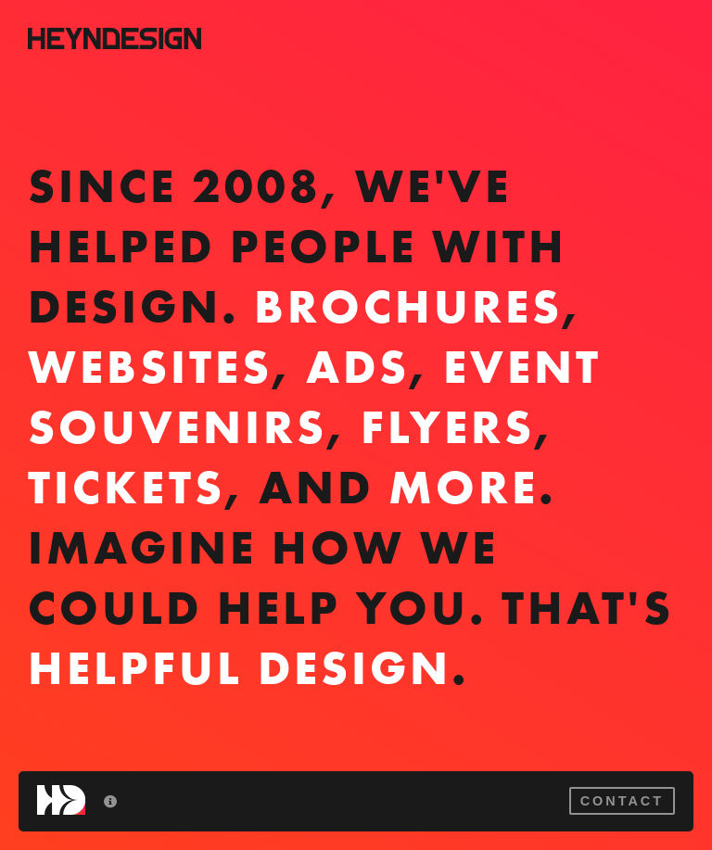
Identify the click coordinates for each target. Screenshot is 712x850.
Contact (622, 800)
